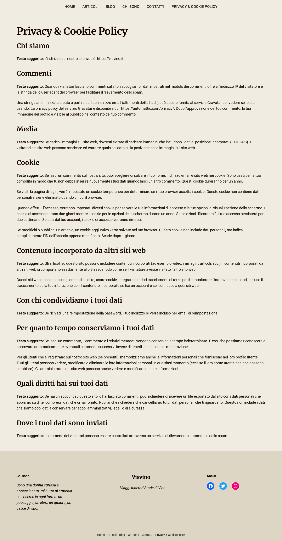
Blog (110, 7)
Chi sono (130, 7)
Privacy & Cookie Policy (194, 7)
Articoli (90, 7)
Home (69, 7)
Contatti (155, 7)
